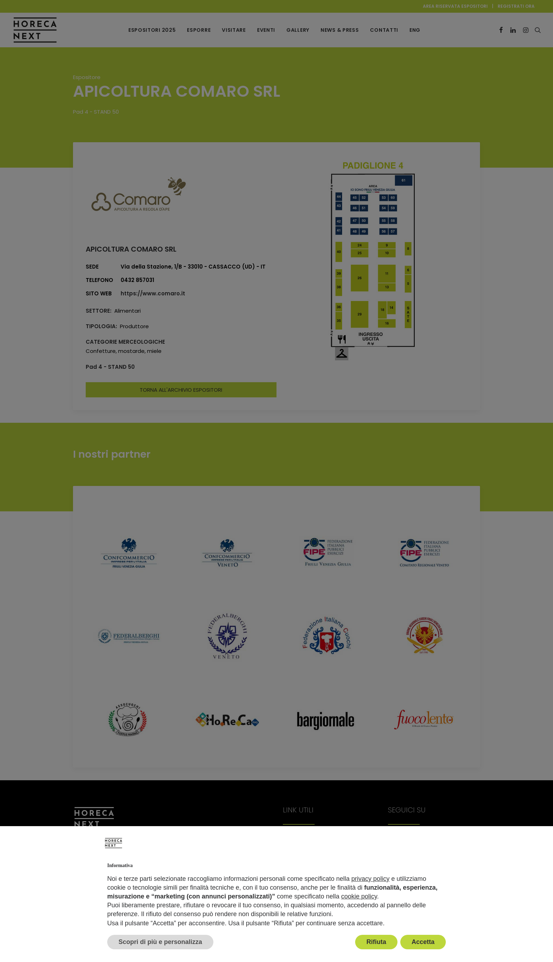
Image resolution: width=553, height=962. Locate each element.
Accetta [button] (423, 941)
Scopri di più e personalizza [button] (160, 941)
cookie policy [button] (359, 896)
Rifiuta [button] (376, 941)
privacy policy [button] (370, 878)
